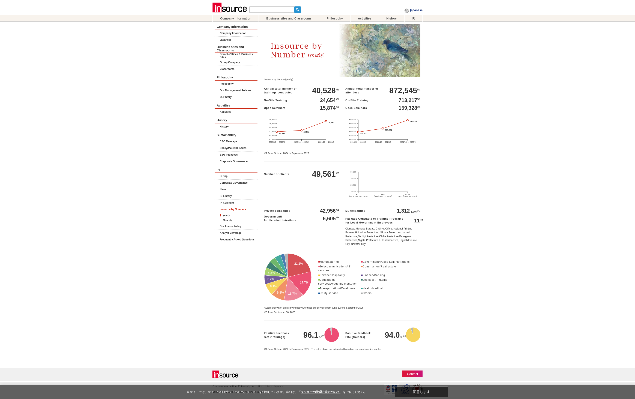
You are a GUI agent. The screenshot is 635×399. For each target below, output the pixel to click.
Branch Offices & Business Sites (236, 56)
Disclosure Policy (230, 226)
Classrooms (227, 69)
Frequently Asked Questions (237, 239)
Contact (412, 374)
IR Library (226, 196)
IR (413, 18)
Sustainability (226, 135)
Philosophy (335, 18)
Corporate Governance (234, 161)
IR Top (223, 176)
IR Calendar (227, 202)
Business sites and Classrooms (288, 18)
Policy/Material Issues (233, 148)
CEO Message (228, 141)
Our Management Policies (235, 90)
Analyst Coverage (230, 232)
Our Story (226, 97)
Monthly (227, 220)
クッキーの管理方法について (320, 392)
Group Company (230, 62)
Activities (364, 18)
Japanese (416, 11)
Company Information (235, 18)
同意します (421, 392)
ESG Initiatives (229, 154)
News (223, 189)
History (391, 18)
